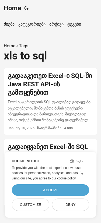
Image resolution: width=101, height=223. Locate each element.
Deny (70, 205)
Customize (30, 205)
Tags (24, 45)
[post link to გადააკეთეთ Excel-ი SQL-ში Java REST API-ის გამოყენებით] (50, 101)
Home (12, 8)
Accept (50, 190)
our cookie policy (64, 178)
